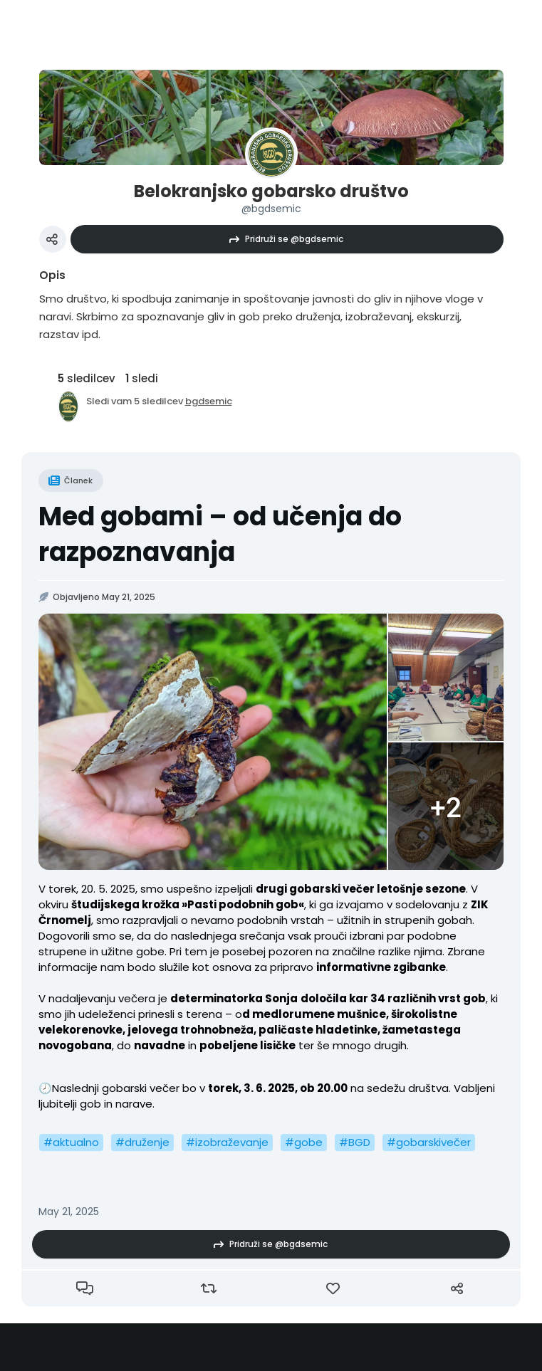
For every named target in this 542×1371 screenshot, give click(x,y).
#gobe (304, 1142)
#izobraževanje (227, 1142)
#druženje (142, 1142)
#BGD (354, 1142)
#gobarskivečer (429, 1142)
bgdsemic (208, 401)
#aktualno (71, 1142)
